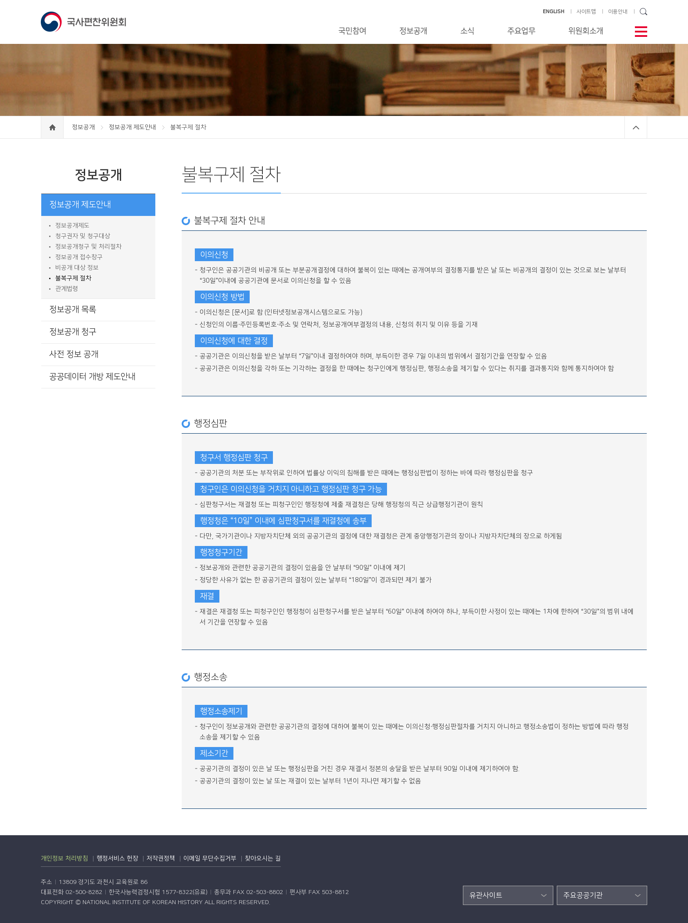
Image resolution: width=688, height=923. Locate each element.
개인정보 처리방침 (64, 858)
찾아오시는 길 (263, 858)
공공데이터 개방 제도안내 (92, 376)
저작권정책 (161, 858)
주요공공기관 (583, 895)
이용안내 (617, 11)
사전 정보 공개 (73, 354)
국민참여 (352, 31)
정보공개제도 (72, 225)
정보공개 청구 (72, 332)
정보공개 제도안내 (133, 127)
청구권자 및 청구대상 (82, 236)
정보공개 (413, 31)
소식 (467, 31)
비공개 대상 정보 (77, 267)
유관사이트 (485, 895)
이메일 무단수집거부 (209, 858)
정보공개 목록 (72, 309)
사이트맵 (586, 11)
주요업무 (521, 31)
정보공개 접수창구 (79, 257)
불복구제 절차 (73, 278)
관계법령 (66, 288)
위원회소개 (585, 31)
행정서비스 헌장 (117, 858)
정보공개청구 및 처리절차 (88, 246)
